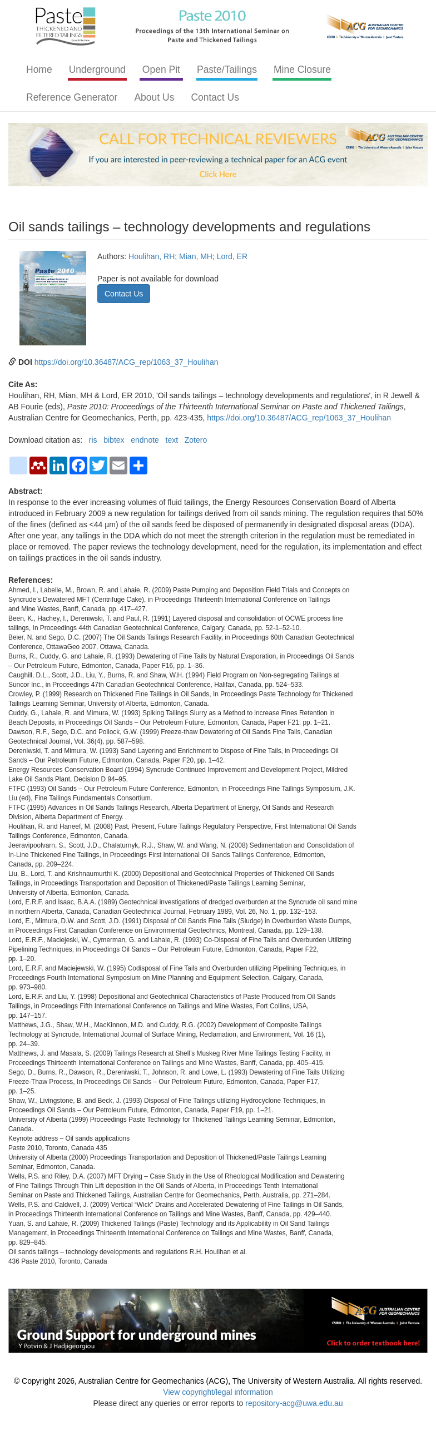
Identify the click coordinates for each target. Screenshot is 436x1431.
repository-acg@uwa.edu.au (294, 1403)
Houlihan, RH (151, 256)
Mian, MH (195, 256)
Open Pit (161, 69)
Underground (97, 69)
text (172, 439)
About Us (154, 97)
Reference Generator (71, 97)
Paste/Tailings (227, 69)
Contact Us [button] (124, 293)
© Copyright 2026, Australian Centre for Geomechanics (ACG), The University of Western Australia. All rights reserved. (218, 1380)
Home (39, 69)
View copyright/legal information (217, 1392)
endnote (145, 439)
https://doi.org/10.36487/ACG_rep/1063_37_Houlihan (126, 362)
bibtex (113, 439)
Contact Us (215, 97)
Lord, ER (232, 256)
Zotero (196, 439)
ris (93, 439)
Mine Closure (302, 69)
